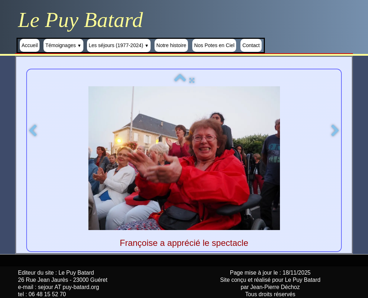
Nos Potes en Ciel (214, 45)
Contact (250, 45)
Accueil (30, 45)
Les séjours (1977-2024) (119, 45)
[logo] (83, 19)
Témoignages (63, 45)
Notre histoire (171, 45)
